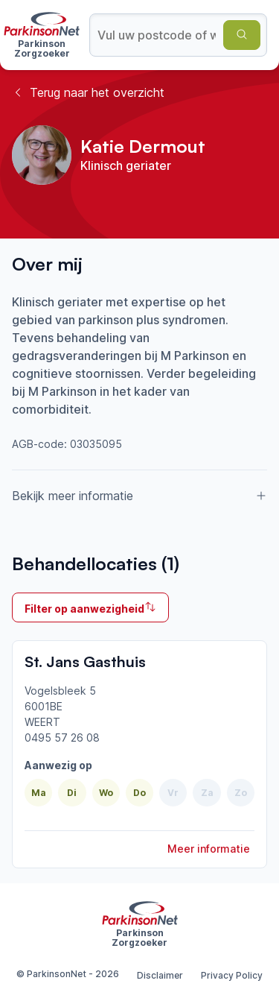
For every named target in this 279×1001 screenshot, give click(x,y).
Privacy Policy (232, 975)
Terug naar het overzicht (88, 92)
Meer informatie (208, 848)
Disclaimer (160, 975)
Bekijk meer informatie (139, 495)
